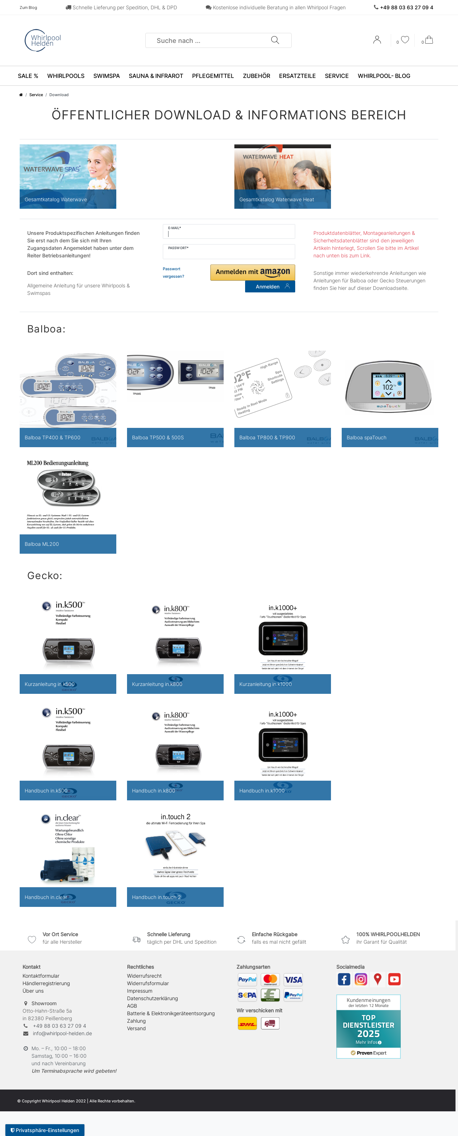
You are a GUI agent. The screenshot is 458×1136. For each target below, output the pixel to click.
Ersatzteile (297, 75)
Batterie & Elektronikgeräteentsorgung (171, 1013)
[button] (252, 273)
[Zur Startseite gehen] (21, 94)
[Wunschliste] (403, 40)
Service (337, 75)
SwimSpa (106, 75)
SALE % (28, 75)
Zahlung (136, 1021)
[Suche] (275, 40)
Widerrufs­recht (144, 976)
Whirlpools (65, 75)
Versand (136, 1028)
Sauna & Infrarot (156, 75)
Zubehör (256, 75)
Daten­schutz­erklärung (152, 998)
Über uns (33, 991)
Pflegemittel (213, 75)
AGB (132, 1006)
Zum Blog (28, 7)
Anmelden (273, 286)
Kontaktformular (41, 976)
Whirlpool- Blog (384, 75)
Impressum (139, 991)
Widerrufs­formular (148, 983)
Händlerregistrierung (46, 983)
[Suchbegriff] (208, 40)
